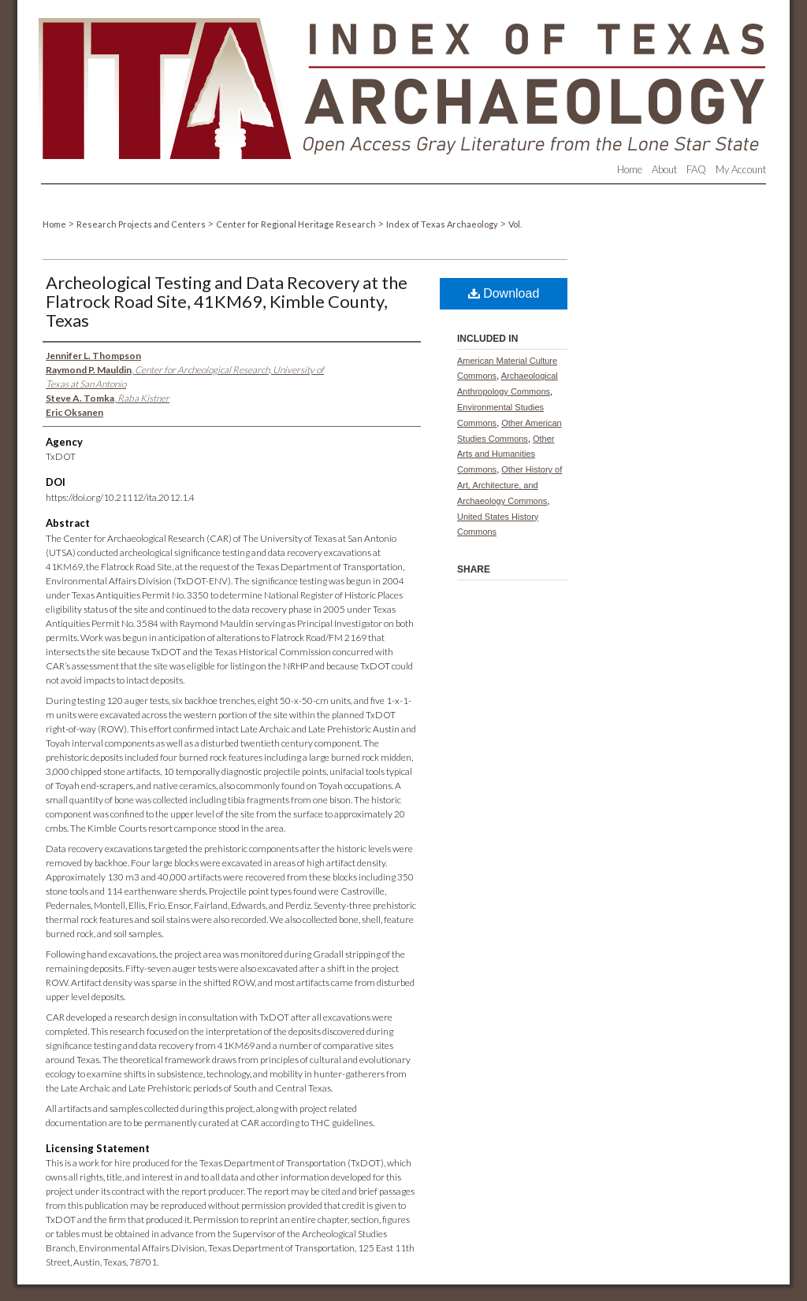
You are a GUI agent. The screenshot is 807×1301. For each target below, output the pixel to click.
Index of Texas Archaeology (443, 224)
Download (504, 293)
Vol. (515, 224)
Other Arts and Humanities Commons (506, 454)
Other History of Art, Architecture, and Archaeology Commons (509, 485)
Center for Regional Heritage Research (296, 224)
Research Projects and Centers (141, 224)
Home (55, 224)
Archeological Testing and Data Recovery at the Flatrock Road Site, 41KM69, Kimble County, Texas (226, 301)
